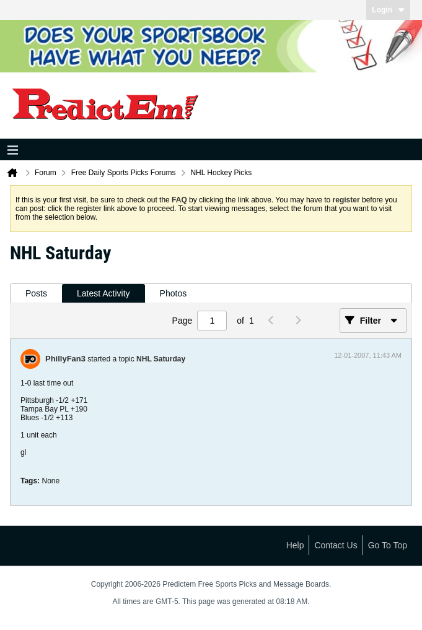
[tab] (36, 293)
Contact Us (335, 545)
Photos (173, 293)
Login (388, 10)
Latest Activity (103, 293)
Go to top (387, 545)
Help (295, 545)
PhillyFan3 (65, 358)
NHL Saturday (160, 359)
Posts (36, 293)
